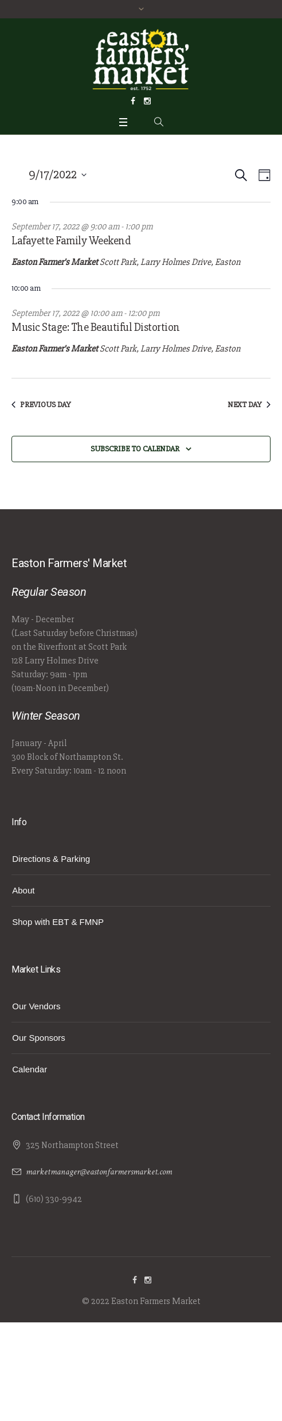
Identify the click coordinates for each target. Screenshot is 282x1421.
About (23, 890)
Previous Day (41, 404)
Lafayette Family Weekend (71, 240)
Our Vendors (36, 1006)
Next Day (249, 404)
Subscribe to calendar (135, 449)
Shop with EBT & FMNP (58, 922)
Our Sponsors (38, 1038)
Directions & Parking (51, 859)
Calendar (29, 1069)
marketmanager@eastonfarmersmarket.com (99, 1172)
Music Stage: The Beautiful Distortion (95, 327)
